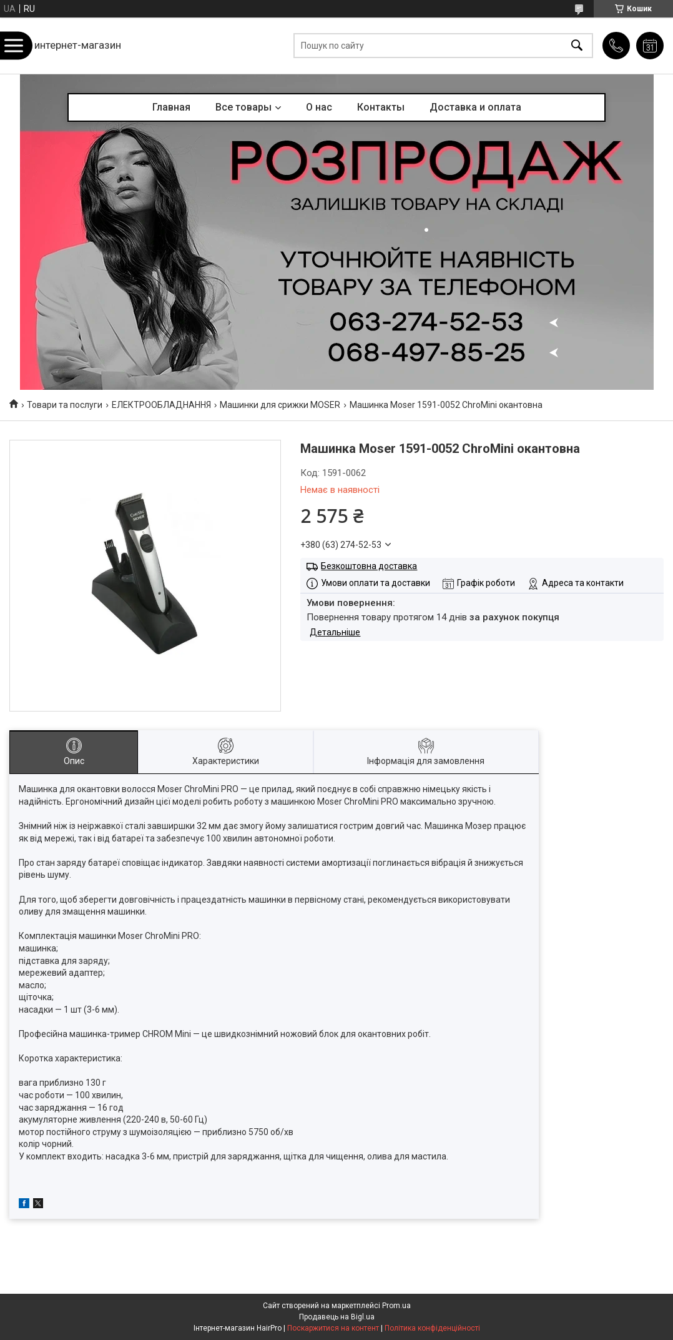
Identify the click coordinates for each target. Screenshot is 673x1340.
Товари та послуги (64, 405)
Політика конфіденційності (432, 1328)
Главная (171, 107)
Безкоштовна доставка (369, 566)
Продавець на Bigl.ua (337, 1317)
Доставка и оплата (475, 107)
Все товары (243, 107)
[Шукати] (577, 45)
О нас (319, 107)
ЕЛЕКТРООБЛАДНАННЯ (161, 405)
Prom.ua (396, 1305)
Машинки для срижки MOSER (280, 405)
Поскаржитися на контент (333, 1328)
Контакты (381, 107)
